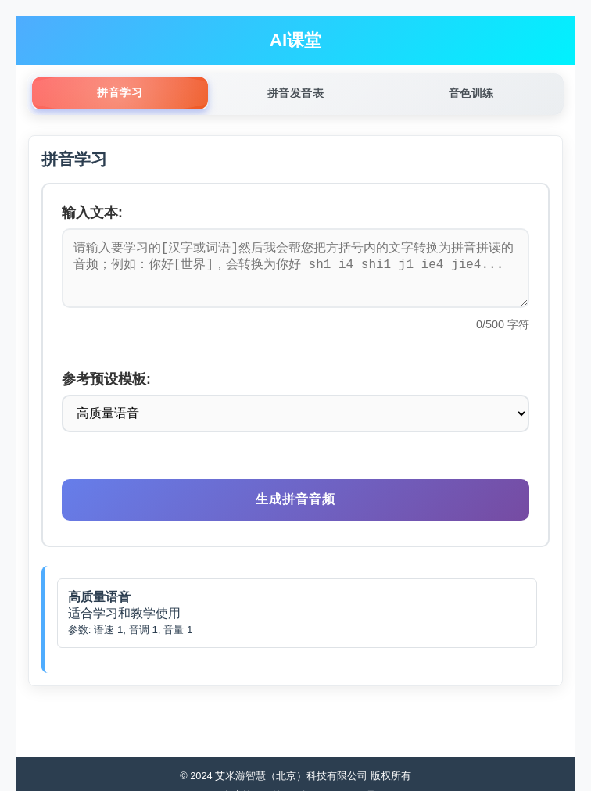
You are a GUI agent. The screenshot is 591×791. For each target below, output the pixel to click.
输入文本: (92, 212)
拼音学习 (119, 92)
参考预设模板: (106, 391)
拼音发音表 (295, 93)
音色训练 (471, 93)
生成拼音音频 (295, 511)
